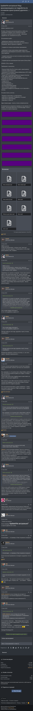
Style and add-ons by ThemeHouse (8, 706)
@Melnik (3, 449)
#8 (31, 401)
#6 (31, 343)
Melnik (3, 14)
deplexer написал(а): (7, 572)
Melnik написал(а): (7, 295)
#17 (31, 608)
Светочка (30, 667)
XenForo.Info (11, 707)
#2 (31, 244)
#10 (31, 470)
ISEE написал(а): (6, 550)
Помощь (19, 702)
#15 (31, 569)
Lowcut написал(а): (7, 263)
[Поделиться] (29, 26)
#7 (31, 364)
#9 (31, 440)
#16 (31, 592)
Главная (23, 702)
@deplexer (7, 594)
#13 (31, 535)
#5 (31, 322)
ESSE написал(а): (6, 472)
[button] (2, 1)
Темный (3, 698)
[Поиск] (31, 2)
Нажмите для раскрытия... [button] (16, 307)
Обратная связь (4, 700)
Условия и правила (13, 700)
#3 (31, 260)
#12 (31, 519)
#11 (31, 504)
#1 (31, 26)
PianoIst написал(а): (7, 404)
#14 (31, 547)
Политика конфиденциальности (8, 702)
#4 (31, 293)
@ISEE (2, 594)
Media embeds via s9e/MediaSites (8, 709)
